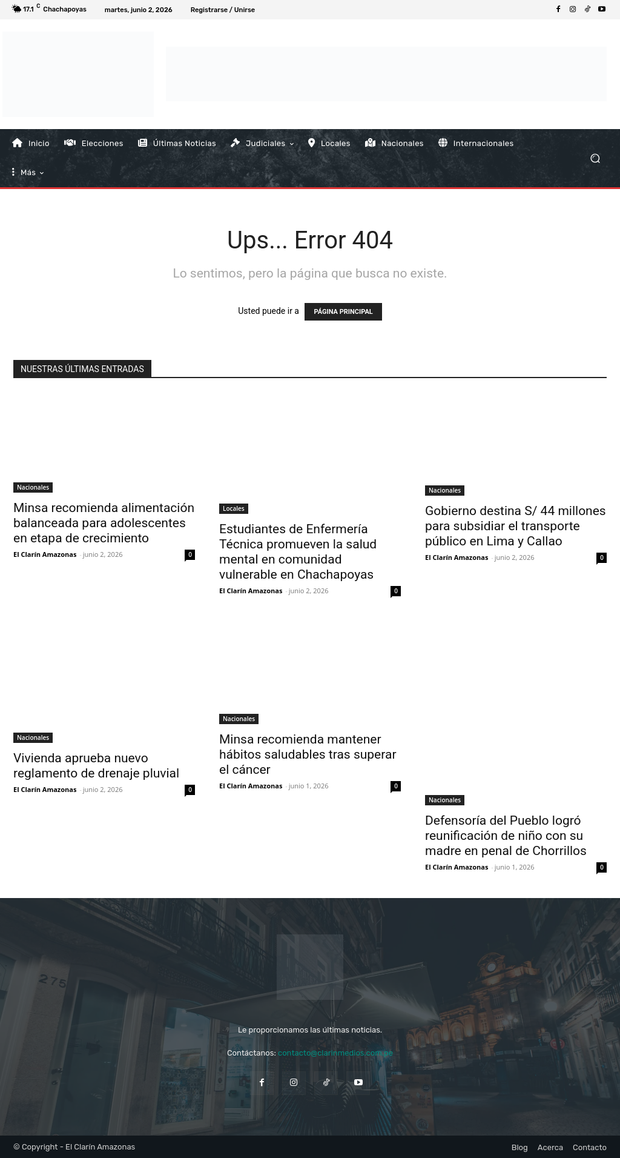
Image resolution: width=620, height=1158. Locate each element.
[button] (595, 158)
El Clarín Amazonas (44, 554)
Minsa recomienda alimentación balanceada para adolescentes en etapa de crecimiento (103, 523)
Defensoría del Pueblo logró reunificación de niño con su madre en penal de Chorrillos (506, 835)
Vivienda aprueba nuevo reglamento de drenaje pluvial (96, 765)
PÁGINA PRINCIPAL (343, 312)
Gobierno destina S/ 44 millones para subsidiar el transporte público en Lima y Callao (515, 526)
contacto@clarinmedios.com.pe (335, 1052)
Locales (234, 508)
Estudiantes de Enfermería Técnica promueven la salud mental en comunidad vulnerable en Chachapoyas (298, 552)
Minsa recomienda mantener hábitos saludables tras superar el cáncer (308, 754)
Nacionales (33, 487)
